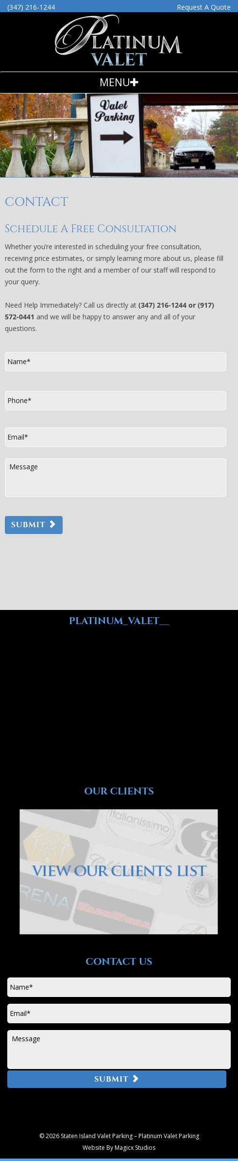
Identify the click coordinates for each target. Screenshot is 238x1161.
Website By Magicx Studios (119, 1147)
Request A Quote (204, 7)
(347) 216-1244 (31, 7)
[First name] (115, 361)
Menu (115, 82)
